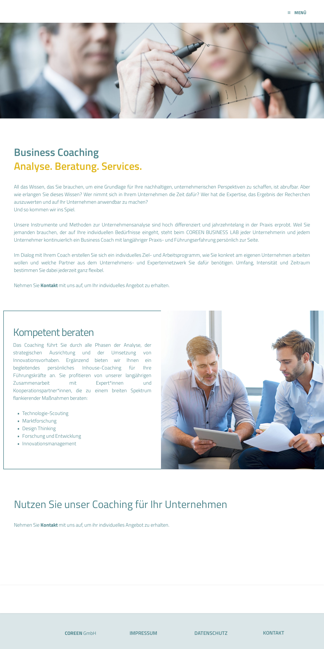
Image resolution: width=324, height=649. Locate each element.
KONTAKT (273, 633)
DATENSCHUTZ (211, 633)
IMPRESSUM (143, 633)
